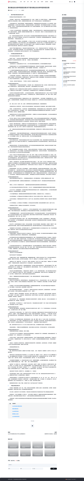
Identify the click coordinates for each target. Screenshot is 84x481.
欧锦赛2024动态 (15, 413)
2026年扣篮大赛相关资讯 (16, 406)
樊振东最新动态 (15, 408)
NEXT (56, 432)
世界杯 (42, 1)
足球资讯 (46, 1)
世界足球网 (10, 10)
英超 (35, 1)
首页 (21, 1)
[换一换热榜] (74, 60)
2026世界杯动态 (15, 411)
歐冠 (38, 1)
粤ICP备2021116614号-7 (71, 479)
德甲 (24, 1)
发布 (53, 468)
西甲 (31, 1)
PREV (9, 432)
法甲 (28, 1)
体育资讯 (51, 1)
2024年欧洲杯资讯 (15, 416)
